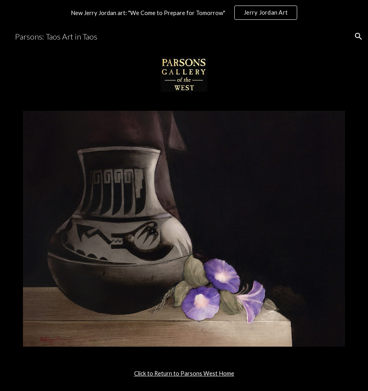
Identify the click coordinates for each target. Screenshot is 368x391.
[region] (184, 12)
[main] (184, 374)
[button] (358, 36)
